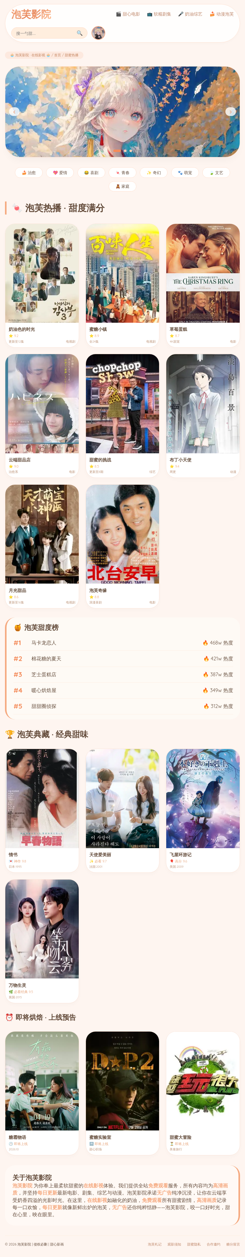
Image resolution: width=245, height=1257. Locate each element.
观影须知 (174, 1244)
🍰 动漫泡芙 (222, 14)
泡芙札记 (155, 1244)
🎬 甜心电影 (128, 14)
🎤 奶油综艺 (190, 14)
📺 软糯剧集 (159, 14)
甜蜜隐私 (194, 1244)
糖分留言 (233, 1244)
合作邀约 (213, 1244)
